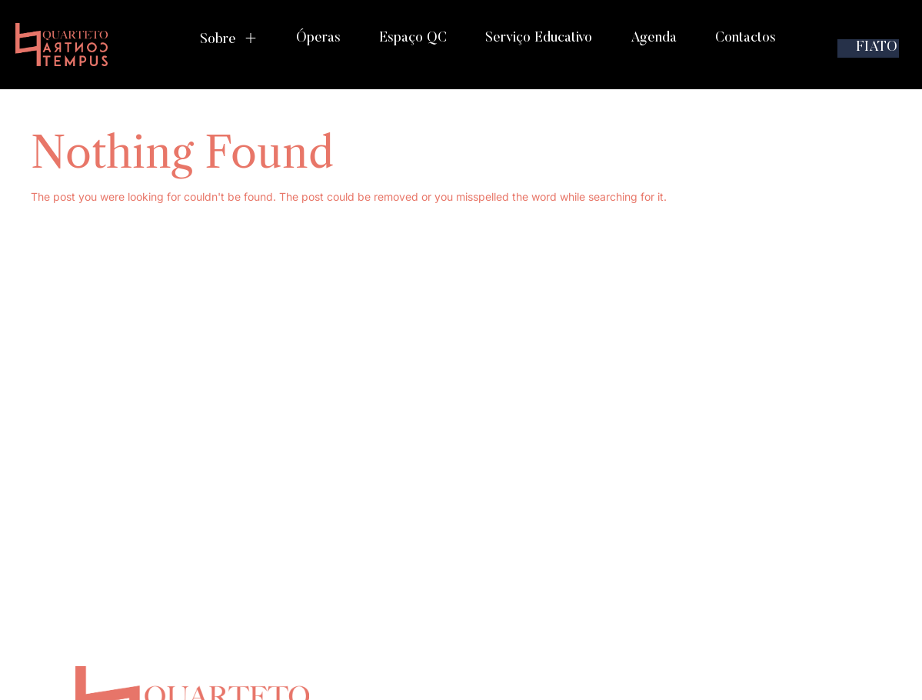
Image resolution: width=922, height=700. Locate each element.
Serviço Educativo (538, 38)
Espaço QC (413, 38)
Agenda (654, 38)
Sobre (229, 40)
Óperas (318, 38)
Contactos (745, 38)
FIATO (877, 48)
